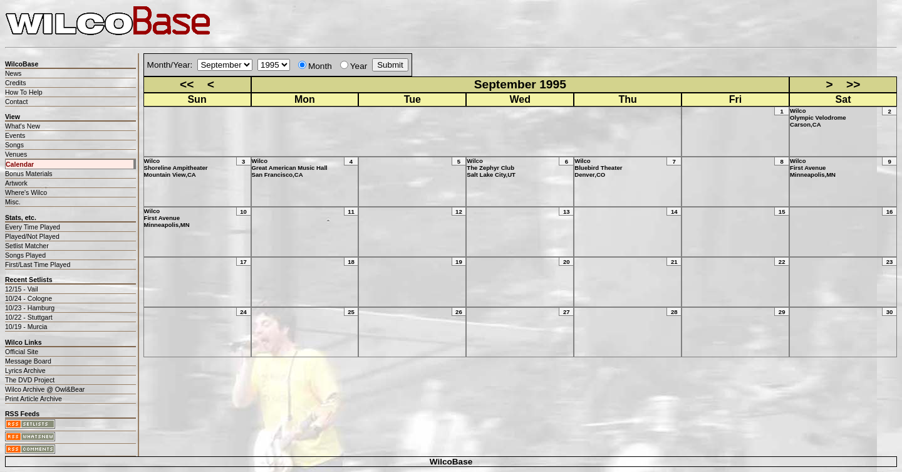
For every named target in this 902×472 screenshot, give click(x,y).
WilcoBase (451, 461)
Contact (16, 101)
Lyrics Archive (25, 370)
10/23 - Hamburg (29, 308)
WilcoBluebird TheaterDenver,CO (598, 167)
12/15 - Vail (21, 289)
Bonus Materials (29, 173)
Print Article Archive (33, 398)
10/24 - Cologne (28, 298)
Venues (16, 154)
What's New (22, 126)
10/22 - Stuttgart (29, 317)
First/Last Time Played (37, 264)
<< (187, 84)
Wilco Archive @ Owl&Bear (45, 389)
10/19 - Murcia (26, 326)
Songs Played (25, 255)
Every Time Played (32, 227)
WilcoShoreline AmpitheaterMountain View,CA (176, 167)
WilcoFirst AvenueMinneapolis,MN (813, 167)
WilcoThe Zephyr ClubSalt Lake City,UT (491, 167)
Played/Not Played (32, 236)
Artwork (16, 183)
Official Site (21, 351)
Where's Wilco (26, 192)
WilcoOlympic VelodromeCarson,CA (818, 117)
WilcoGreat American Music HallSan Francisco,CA (290, 167)
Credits (15, 83)
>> (853, 84)
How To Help (24, 92)
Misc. (13, 202)
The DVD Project (29, 380)
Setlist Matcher (27, 245)
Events (15, 135)
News (13, 73)
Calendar (20, 164)
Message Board (28, 361)
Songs (14, 145)
